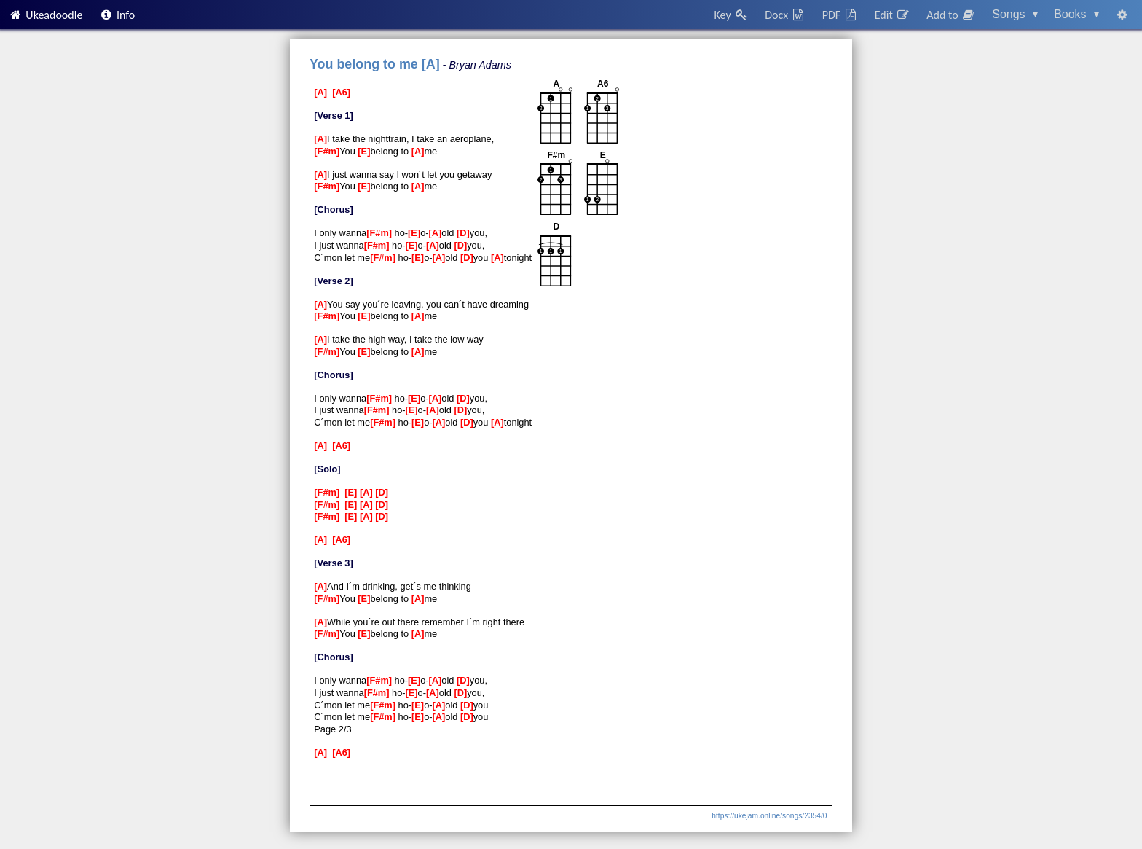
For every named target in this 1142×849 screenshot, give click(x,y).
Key (731, 15)
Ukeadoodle (45, 15)
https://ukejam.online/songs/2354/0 (769, 816)
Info (117, 15)
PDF (840, 15)
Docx (785, 15)
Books (1076, 14)
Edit (892, 15)
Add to (951, 15)
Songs (1015, 14)
